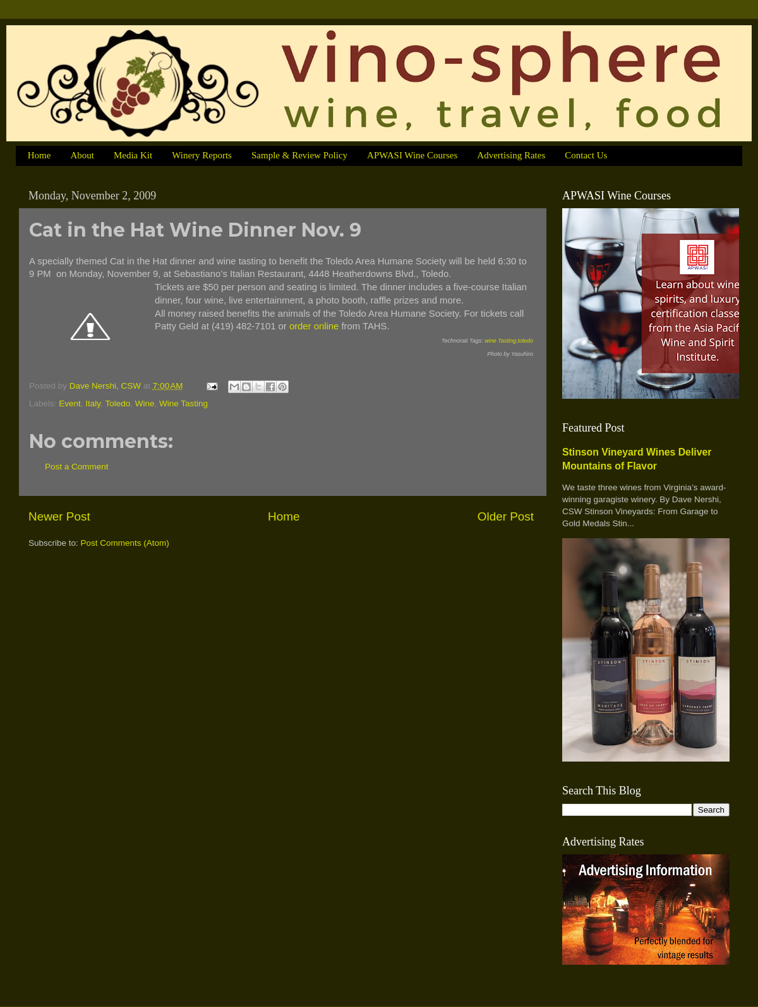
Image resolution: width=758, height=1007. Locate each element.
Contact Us (586, 155)
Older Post (506, 516)
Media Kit (133, 155)
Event (70, 403)
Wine (145, 403)
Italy (92, 403)
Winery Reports (202, 155)
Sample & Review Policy (299, 155)
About (82, 155)
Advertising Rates (511, 155)
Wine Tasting (183, 403)
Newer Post (59, 516)
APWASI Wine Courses (412, 155)
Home (39, 155)
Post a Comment (77, 466)
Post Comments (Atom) (125, 543)
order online (314, 326)
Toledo (117, 403)
